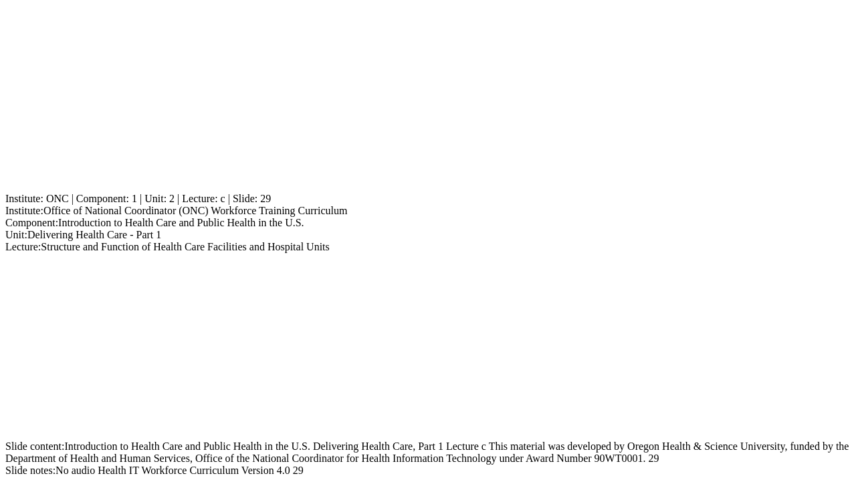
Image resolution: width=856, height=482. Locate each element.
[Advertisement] (406, 99)
